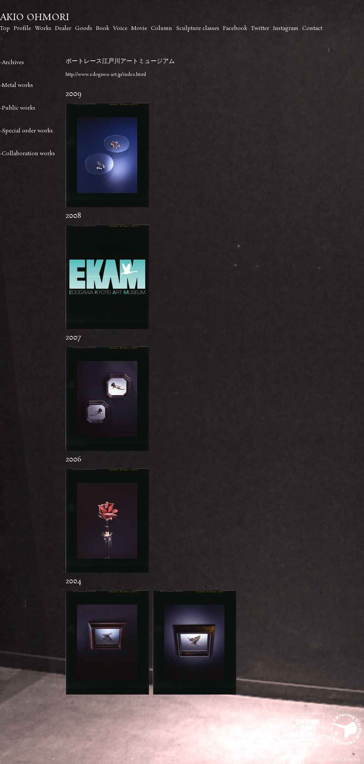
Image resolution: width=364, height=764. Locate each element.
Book (102, 28)
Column (161, 28)
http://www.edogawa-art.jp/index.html (106, 74)
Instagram (285, 28)
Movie (139, 28)
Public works (18, 108)
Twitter (260, 28)
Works (43, 28)
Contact (312, 28)
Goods (83, 28)
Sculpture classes (197, 28)
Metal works (17, 85)
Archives (13, 62)
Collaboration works (28, 154)
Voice (120, 28)
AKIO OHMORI (34, 17)
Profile (22, 28)
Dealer (63, 28)
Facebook (235, 28)
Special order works (27, 131)
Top (5, 28)
